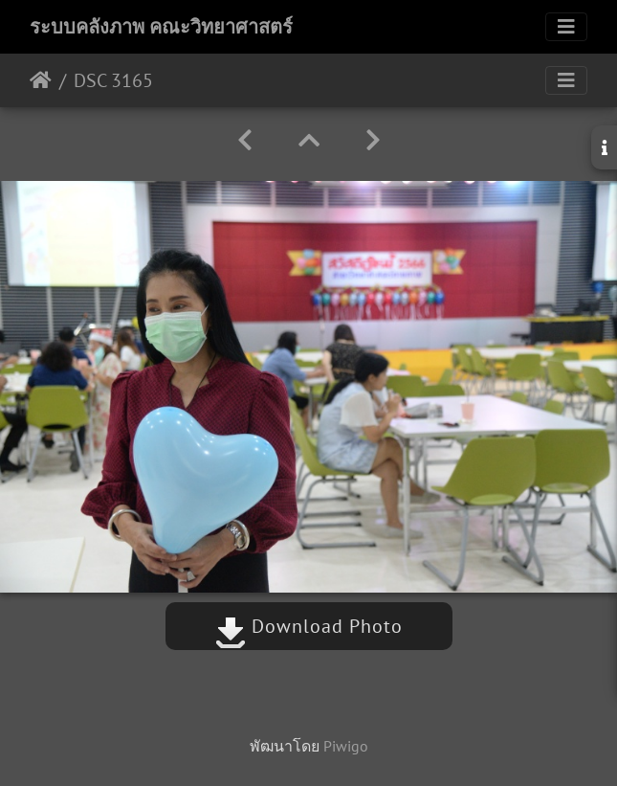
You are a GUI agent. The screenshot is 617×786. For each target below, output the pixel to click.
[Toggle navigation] (566, 26)
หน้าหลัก (41, 80)
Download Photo (309, 626)
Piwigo (345, 745)
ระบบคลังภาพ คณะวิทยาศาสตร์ (161, 26)
